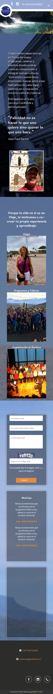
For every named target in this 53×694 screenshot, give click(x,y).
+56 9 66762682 (32, 4)
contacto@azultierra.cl (30, 659)
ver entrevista (26, 521)
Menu (49, 5)
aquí (41, 468)
